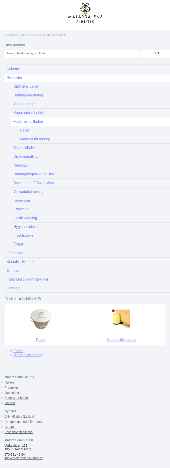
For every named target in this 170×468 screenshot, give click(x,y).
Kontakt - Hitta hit (16, 398)
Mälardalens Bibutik (16, 34)
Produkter (36, 34)
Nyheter (9, 382)
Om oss (9, 403)
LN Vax (9, 427)
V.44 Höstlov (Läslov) (19, 416)
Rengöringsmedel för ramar (23, 421)
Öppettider (11, 392)
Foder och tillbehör (55, 34)
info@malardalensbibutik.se (23, 458)
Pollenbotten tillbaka (18, 432)
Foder (41, 340)
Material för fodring (121, 340)
